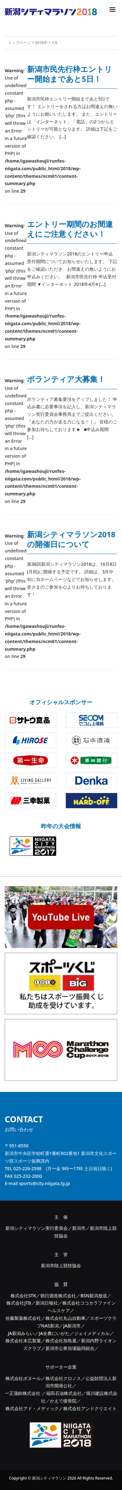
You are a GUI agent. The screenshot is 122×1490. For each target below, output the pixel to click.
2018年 (41, 42)
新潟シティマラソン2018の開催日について (71, 539)
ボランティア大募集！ (66, 379)
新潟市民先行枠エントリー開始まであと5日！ (69, 74)
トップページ (19, 42)
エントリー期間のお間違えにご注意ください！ (70, 229)
